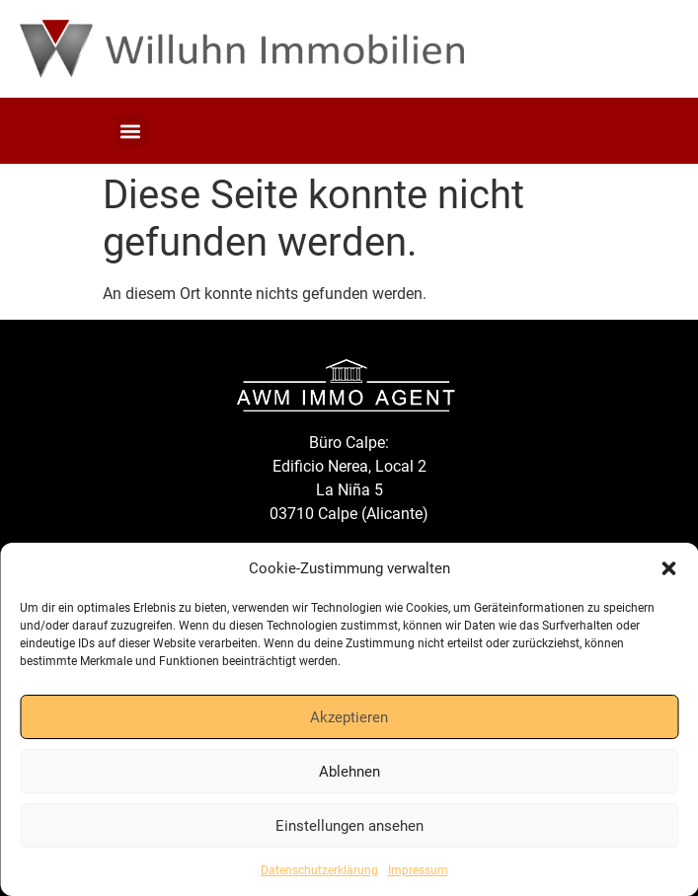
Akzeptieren (349, 717)
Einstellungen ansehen (349, 826)
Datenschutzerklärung (319, 870)
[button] (668, 568)
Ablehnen (349, 772)
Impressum (418, 870)
